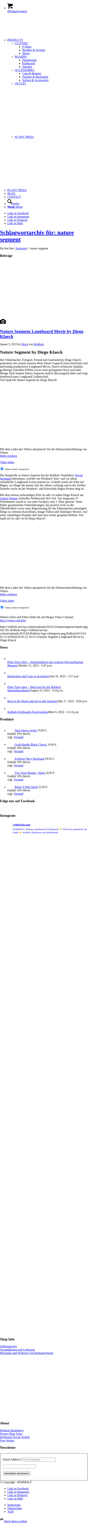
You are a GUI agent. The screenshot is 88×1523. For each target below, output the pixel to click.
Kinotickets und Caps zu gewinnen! (28, 676)
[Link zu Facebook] (18, 213)
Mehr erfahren (8, 455)
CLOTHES (21, 43)
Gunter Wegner (9, 498)
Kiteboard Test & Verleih (15, 1437)
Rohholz (39, 344)
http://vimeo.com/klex (13, 620)
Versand (18, 737)
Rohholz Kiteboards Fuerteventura (27, 712)
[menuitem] (47, 113)
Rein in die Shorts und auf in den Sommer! (32, 701)
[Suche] (13, 203)
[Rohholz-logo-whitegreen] (27, 33)
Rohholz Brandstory (12, 1430)
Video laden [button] (7, 462)
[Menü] (14, 206)
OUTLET (20, 83)
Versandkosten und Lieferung (17, 1349)
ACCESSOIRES (24, 70)
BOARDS (21, 56)
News (24, 344)
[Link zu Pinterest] (17, 219)
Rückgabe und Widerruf (14, 1353)
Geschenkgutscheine (41, 1353)
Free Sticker (7, 1440)
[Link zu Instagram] (18, 216)
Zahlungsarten (8, 1346)
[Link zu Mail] (15, 223)
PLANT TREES (24, 136)
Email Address (13, 1459)
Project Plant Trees (11, 1433)
